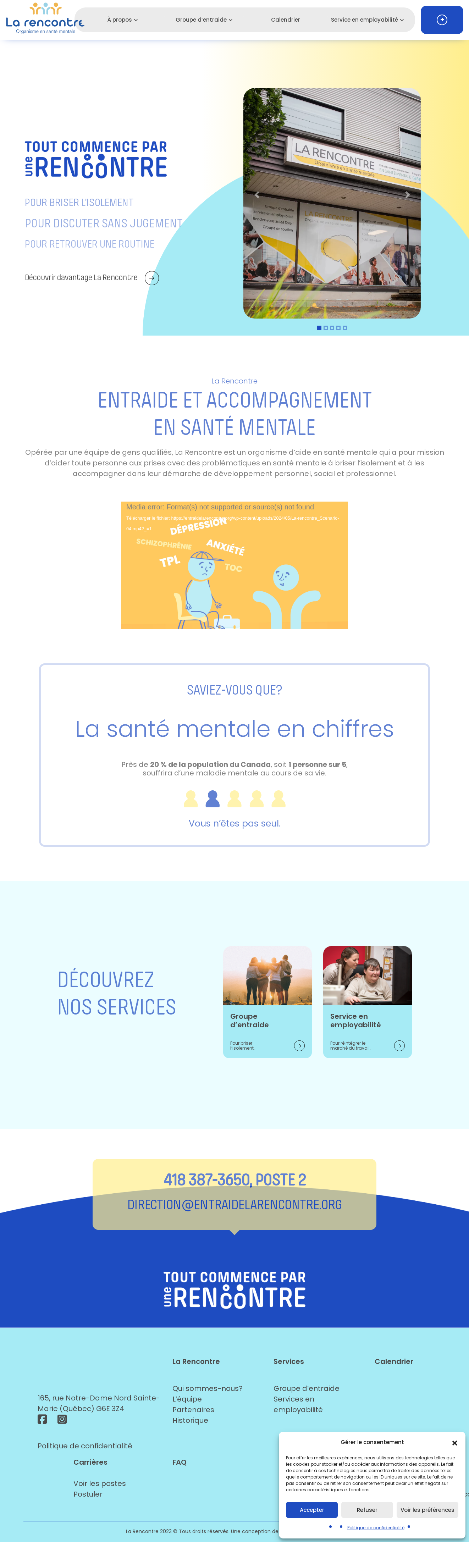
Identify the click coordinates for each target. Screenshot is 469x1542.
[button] (454, 1442)
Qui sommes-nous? (207, 1388)
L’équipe (187, 1399)
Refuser (367, 1510)
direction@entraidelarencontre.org (234, 1204)
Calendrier (285, 19)
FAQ (179, 1462)
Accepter (312, 1510)
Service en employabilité (364, 19)
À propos (119, 19)
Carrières (90, 1462)
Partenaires (193, 1410)
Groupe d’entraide (201, 19)
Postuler (88, 1494)
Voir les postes (99, 1483)
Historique (190, 1420)
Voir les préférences (427, 1510)
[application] (234, 565)
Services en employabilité (298, 1404)
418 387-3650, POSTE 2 (235, 1180)
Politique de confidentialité (375, 1528)
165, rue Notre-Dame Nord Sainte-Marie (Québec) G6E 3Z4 (99, 1403)
